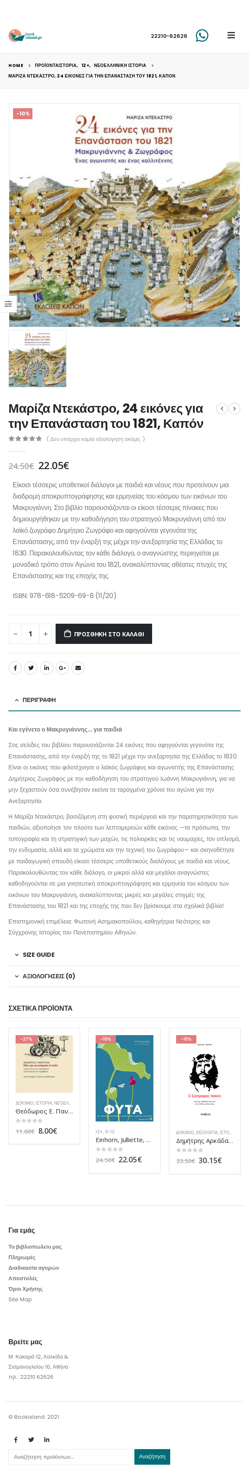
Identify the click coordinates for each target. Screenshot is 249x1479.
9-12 (110, 1132)
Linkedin (46, 1440)
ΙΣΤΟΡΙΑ (44, 1103)
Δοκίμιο (25, 1103)
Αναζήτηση (152, 1456)
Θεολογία (206, 1132)
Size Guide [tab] (39, 954)
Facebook (15, 668)
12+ (99, 1132)
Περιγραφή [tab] (39, 700)
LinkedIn (47, 668)
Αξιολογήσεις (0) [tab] (49, 976)
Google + (62, 668)
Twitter (30, 668)
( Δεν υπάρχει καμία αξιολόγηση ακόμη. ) (95, 439)
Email (78, 668)
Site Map (20, 1299)
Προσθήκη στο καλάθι (109, 634)
